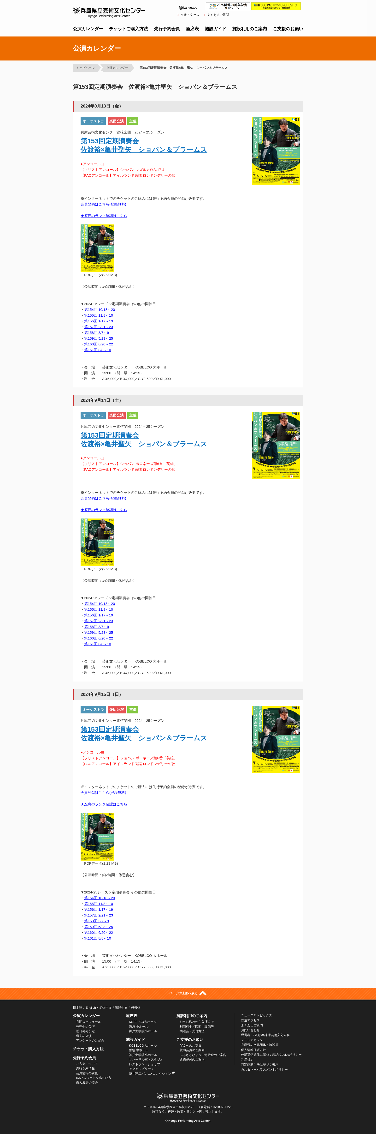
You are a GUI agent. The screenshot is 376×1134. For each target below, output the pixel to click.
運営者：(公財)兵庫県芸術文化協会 (265, 1035)
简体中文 (105, 1007)
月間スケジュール (88, 1022)
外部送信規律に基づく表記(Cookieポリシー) (272, 1054)
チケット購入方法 (88, 1049)
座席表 (192, 28)
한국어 (135, 1007)
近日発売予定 (85, 1031)
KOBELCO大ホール (143, 1022)
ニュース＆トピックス (256, 1015)
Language (187, 7)
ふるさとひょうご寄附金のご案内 (203, 1055)
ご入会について (87, 1064)
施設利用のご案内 (249, 28)
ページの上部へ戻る (188, 993)
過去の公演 (84, 1036)
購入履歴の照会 (87, 1082)
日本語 (77, 1007)
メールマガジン (252, 1040)
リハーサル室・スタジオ (146, 1059)
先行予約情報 (85, 1068)
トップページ (85, 68)
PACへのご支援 (190, 1045)
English (91, 1007)
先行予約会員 (167, 28)
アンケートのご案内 (90, 1040)
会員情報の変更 (87, 1073)
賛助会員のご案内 (192, 1050)
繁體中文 (121, 1007)
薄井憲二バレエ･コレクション (152, 1073)
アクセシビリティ (141, 1069)
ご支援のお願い (288, 28)
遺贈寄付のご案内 (192, 1059)
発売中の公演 (85, 1026)
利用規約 (247, 1060)
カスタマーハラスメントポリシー (264, 1069)
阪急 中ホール (139, 1026)
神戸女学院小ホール (143, 1031)
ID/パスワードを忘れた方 (93, 1078)
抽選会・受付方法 (192, 1031)
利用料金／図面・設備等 (197, 1026)
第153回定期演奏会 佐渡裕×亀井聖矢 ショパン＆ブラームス (184, 68)
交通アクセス (190, 15)
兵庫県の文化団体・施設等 (259, 1045)
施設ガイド (215, 28)
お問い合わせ (250, 1030)
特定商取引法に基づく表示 (259, 1064)
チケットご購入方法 (128, 28)
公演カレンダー (88, 28)
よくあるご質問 (218, 15)
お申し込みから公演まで (197, 1022)
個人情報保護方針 (253, 1050)
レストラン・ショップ (144, 1064)
